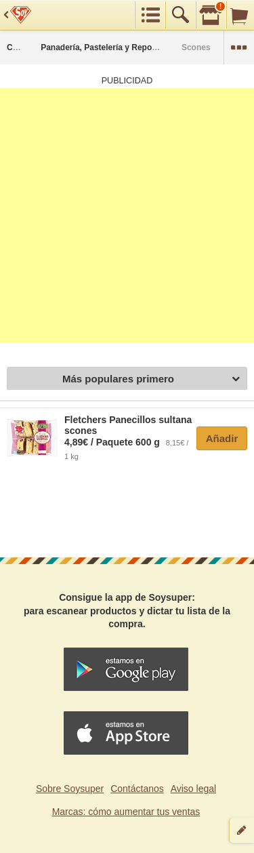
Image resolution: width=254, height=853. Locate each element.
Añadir (222, 438)
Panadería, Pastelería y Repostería (107, 47)
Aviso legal (193, 788)
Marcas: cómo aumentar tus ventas (126, 811)
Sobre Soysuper (70, 788)
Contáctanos (137, 788)
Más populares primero (151, 379)
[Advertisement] (127, 215)
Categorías (28, 47)
